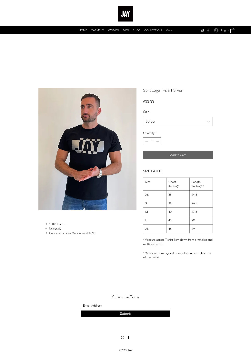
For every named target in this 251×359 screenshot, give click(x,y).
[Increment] (158, 141)
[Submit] (125, 314)
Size (146, 112)
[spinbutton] (152, 141)
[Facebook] (208, 30)
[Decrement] (146, 141)
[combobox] (178, 122)
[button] (232, 30)
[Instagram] (202, 30)
